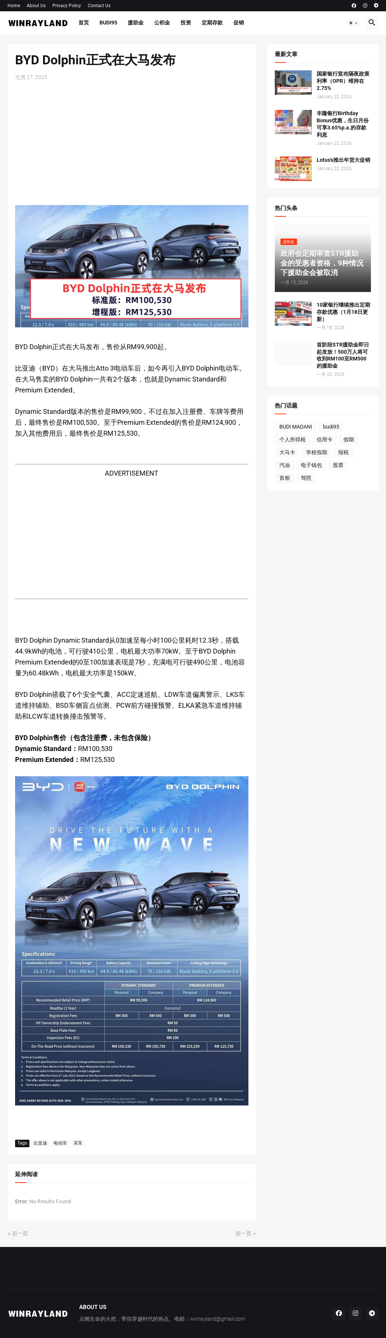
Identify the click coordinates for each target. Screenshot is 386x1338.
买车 (78, 1143)
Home (14, 5)
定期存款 (212, 23)
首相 (284, 478)
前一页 (243, 1233)
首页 (83, 23)
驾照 (306, 478)
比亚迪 (40, 1143)
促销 (238, 23)
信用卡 (324, 439)
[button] (353, 23)
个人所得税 (292, 439)
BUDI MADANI (295, 427)
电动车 (60, 1143)
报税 (343, 452)
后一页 (20, 1233)
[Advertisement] (131, 143)
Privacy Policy (66, 5)
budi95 (331, 427)
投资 (186, 23)
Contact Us (99, 5)
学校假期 (316, 452)
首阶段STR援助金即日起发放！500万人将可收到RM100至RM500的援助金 (343, 355)
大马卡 (287, 452)
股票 (338, 465)
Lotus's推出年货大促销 (343, 160)
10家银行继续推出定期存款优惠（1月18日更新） (343, 312)
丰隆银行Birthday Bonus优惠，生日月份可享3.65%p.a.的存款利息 (343, 124)
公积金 (162, 23)
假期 (348, 439)
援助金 (136, 23)
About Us (36, 5)
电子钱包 (311, 465)
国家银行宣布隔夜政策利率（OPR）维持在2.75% (343, 81)
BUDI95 (108, 23)
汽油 (284, 465)
